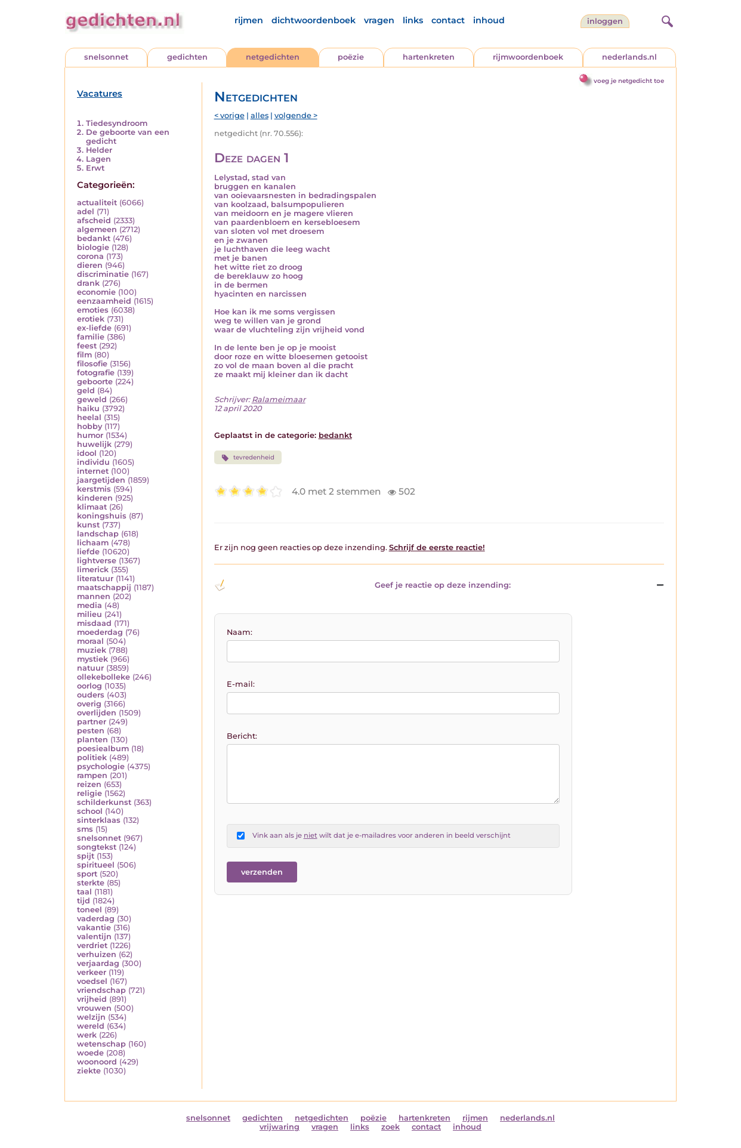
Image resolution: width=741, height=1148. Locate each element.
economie (96, 292)
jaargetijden (101, 480)
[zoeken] (666, 20)
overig (89, 703)
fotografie (96, 372)
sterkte (90, 882)
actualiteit (97, 202)
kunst (88, 524)
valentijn (94, 936)
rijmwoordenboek (528, 57)
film (84, 354)
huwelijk (94, 444)
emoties (93, 309)
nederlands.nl (629, 57)
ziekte (89, 1070)
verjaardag (98, 963)
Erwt (95, 167)
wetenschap (101, 1043)
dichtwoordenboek (313, 20)
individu (93, 462)
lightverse (96, 560)
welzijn (91, 1017)
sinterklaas (99, 820)
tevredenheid (247, 457)
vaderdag (96, 918)
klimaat (92, 506)
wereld (90, 1026)
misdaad (94, 623)
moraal (90, 641)
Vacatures (99, 93)
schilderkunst (104, 802)
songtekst (96, 847)
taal (84, 891)
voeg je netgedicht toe (629, 81)
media (89, 605)
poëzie (351, 57)
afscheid (94, 220)
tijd (83, 900)
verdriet (92, 945)
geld (86, 390)
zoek (390, 1126)
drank (88, 283)
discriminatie (103, 274)
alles (259, 115)
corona (90, 256)
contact (448, 20)
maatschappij (104, 587)
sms (85, 829)
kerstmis (94, 488)
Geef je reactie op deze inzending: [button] (362, 585)
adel (85, 211)
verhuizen (96, 954)
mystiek (92, 659)
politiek (92, 757)
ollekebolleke (103, 676)
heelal (89, 417)
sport (87, 873)
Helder (99, 150)
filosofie (92, 363)
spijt (85, 855)
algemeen (97, 229)
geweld (92, 399)
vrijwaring (280, 1126)
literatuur (95, 578)
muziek (91, 650)
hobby (89, 426)
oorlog (89, 685)
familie (90, 336)
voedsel (92, 981)
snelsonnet (106, 57)
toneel (89, 909)
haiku (88, 408)
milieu (89, 614)
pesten (90, 730)
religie (89, 793)
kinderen (95, 497)
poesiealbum (103, 748)
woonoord (97, 1061)
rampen (92, 775)
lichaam (93, 542)
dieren (90, 265)
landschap (98, 533)
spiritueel (96, 864)
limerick (93, 569)
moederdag (100, 632)
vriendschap (101, 990)
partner (91, 721)
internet (93, 471)
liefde (88, 551)
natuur (90, 668)
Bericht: (242, 736)
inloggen (605, 21)
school (90, 811)
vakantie (94, 927)
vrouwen (94, 1008)
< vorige (229, 115)
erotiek (90, 318)
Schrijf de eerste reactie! (437, 547)
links (413, 20)
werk (87, 1034)
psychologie (101, 766)
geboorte (95, 381)
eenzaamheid (104, 301)
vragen (379, 20)
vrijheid (92, 999)
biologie (93, 247)
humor (90, 435)
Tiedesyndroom (116, 123)
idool (87, 453)
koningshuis (101, 515)
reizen (89, 784)
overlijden (96, 712)
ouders (90, 694)
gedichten (187, 57)
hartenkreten (429, 57)
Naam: (239, 632)
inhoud (489, 20)
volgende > (295, 115)
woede (90, 1052)
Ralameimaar (278, 399)
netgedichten (273, 57)
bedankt (93, 238)
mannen (93, 596)
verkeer (91, 972)
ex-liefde (94, 327)
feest (87, 345)
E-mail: (241, 684)
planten (92, 739)
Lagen (98, 159)
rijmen (248, 20)
